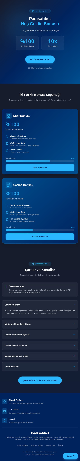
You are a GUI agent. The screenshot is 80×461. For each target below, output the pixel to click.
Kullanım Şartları (37, 445)
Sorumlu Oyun (50, 445)
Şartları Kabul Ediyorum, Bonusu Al (40, 380)
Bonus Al (71, 456)
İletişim (60, 445)
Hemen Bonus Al (40, 59)
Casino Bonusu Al (40, 237)
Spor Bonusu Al (40, 167)
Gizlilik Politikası (22, 445)
